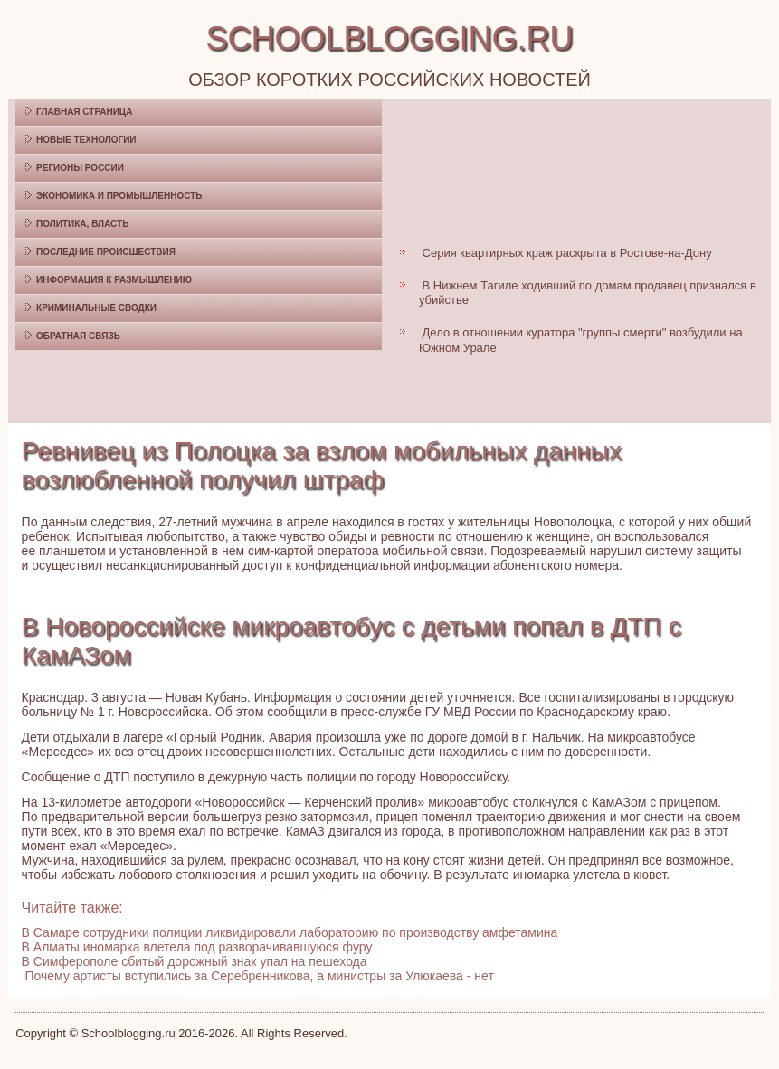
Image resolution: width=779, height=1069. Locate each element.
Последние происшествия (106, 252)
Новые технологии (86, 140)
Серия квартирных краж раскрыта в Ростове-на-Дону (567, 253)
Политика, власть (82, 224)
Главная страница (84, 112)
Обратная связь (78, 336)
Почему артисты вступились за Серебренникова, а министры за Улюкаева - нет (259, 976)
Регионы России (80, 168)
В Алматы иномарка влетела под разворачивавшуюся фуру (197, 947)
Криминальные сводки (96, 308)
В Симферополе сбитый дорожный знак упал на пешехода (194, 961)
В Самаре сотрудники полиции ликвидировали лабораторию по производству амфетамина (290, 932)
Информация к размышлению (114, 280)
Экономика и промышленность (119, 196)
